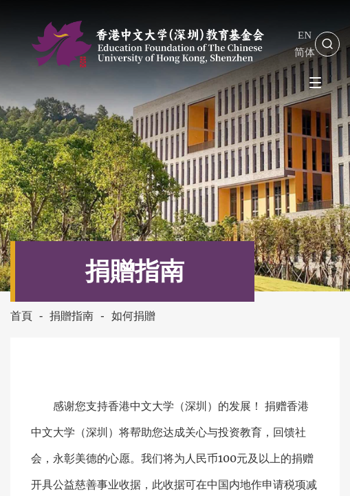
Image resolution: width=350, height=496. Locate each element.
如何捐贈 (133, 316)
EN (304, 35)
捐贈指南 (72, 316)
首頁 (21, 316)
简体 (304, 52)
